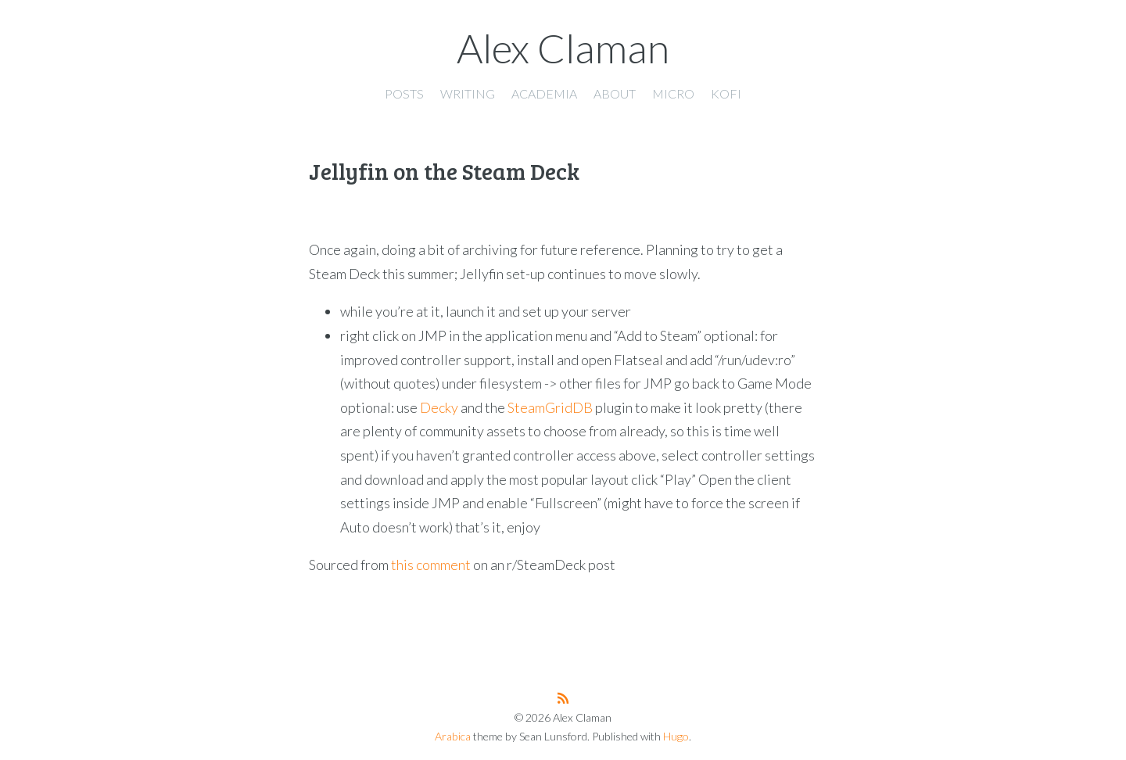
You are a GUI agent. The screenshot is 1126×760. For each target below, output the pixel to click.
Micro (673, 93)
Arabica (453, 736)
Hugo (676, 736)
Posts (404, 93)
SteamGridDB (550, 407)
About (614, 93)
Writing (467, 93)
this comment (431, 564)
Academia (544, 93)
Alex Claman (563, 47)
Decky (439, 407)
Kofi (726, 93)
